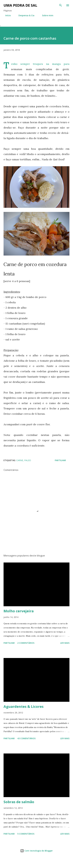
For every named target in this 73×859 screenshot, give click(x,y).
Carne (19, 460)
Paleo (27, 460)
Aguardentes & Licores (24, 706)
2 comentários (25, 642)
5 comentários (25, 833)
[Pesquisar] (60, 5)
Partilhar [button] (60, 460)
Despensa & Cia (25, 15)
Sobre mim (46, 15)
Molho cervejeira (19, 610)
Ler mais (64, 642)
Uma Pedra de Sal (20, 5)
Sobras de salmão (19, 801)
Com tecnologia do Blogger (36, 850)
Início (6, 15)
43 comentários (26, 738)
